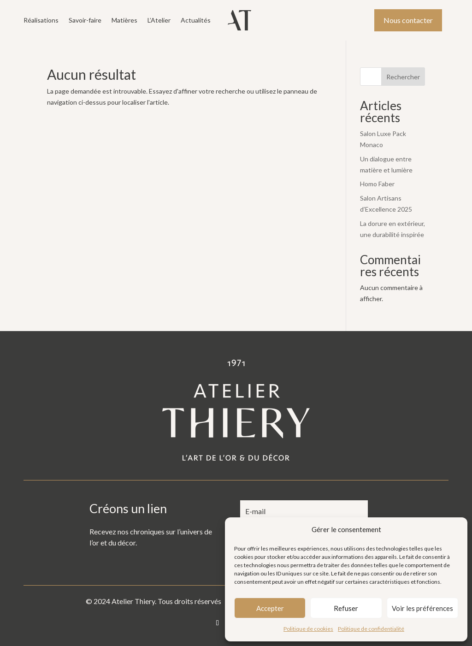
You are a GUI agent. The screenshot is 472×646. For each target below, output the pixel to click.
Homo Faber (377, 184)
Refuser (346, 608)
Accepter (270, 608)
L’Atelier (159, 20)
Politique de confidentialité (371, 628)
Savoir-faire (85, 20)
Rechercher (403, 77)
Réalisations (41, 20)
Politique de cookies (308, 628)
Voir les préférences (422, 608)
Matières (124, 20)
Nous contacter (408, 20)
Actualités (196, 20)
